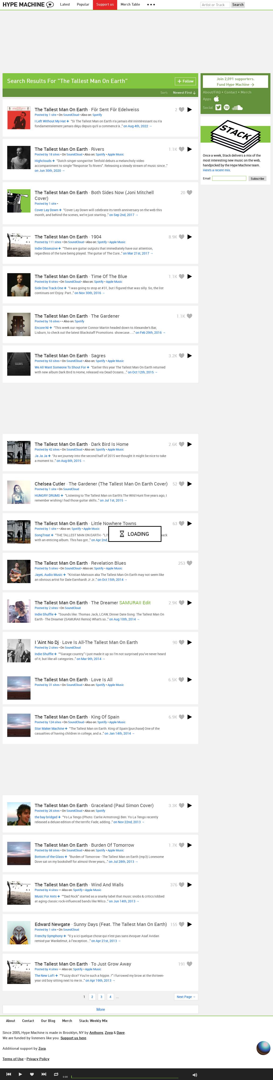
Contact (230, 92)
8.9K (173, 237)
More (100, 1009)
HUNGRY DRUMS (47, 495)
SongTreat (42, 535)
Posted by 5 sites (46, 568)
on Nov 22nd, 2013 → (129, 822)
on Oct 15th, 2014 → (112, 579)
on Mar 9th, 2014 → (91, 659)
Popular (83, 5)
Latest (65, 5)
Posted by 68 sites (47, 850)
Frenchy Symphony (49, 936)
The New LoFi (45, 975)
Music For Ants (46, 896)
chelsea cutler (50, 484)
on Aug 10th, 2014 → (124, 619)
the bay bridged (46, 817)
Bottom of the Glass (49, 856)
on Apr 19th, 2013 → (100, 980)
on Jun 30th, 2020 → (50, 170)
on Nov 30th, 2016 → (90, 293)
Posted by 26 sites (47, 810)
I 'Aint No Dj (47, 642)
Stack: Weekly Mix (93, 1021)
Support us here (73, 1037)
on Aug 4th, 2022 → (137, 126)
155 (173, 924)
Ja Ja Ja (41, 456)
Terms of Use (13, 1058)
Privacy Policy (38, 1058)
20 (183, 192)
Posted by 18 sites (47, 154)
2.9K (173, 603)
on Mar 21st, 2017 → (138, 253)
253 (181, 563)
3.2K (173, 356)
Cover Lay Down (46, 210)
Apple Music (116, 154)
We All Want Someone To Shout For (60, 367)
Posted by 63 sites (47, 361)
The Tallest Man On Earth (61, 109)
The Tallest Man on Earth (61, 192)
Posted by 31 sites (47, 685)
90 (175, 642)
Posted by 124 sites (48, 722)
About (10, 1021)
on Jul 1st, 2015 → (113, 500)
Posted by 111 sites (48, 242)
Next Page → (186, 996)
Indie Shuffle (44, 614)
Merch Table (130, 5)
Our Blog (48, 1021)
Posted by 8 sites (46, 281)
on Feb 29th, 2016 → (151, 332)
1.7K (173, 845)
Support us (105, 5)
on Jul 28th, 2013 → (123, 861)
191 (181, 964)
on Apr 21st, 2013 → (106, 941)
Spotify (97, 115)
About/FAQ (212, 92)
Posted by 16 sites (47, 321)
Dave (121, 1032)
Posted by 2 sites (46, 608)
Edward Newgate (52, 924)
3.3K (173, 805)
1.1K (173, 149)
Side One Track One (49, 288)
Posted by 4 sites (46, 890)
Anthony (96, 1032)
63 (175, 523)
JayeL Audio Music (48, 574)
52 (175, 484)
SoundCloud (71, 115)
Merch (246, 92)
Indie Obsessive (46, 248)
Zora (42, 1048)
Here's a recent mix (216, 170)
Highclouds (43, 160)
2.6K (173, 444)
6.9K (173, 717)
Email (207, 178)
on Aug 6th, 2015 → (71, 460)
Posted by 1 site (45, 115)
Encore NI (42, 327)
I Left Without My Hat (50, 121)
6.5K (172, 680)
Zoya (109, 1032)
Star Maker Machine (49, 728)
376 (173, 885)
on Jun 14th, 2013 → (124, 901)
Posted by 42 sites (47, 449)
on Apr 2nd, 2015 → (105, 540)
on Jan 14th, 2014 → (120, 733)
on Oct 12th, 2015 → (143, 372)
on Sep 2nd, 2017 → (123, 215)
